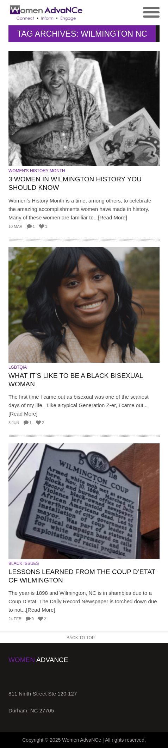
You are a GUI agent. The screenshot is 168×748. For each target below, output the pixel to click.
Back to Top (81, 637)
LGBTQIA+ (18, 367)
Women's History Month (36, 170)
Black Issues (23, 563)
